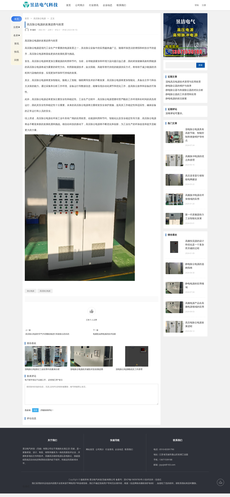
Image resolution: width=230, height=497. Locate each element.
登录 (35, 413)
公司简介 (80, 5)
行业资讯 (93, 5)
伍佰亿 (158, 483)
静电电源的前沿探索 (176, 98)
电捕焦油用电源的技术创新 (104, 334)
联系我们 (121, 5)
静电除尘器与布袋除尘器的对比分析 (184, 90)
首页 (68, 5)
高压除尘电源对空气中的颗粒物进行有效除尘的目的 (47, 334)
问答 (16, 60)
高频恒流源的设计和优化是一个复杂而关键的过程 (194, 244)
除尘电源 (34, 48)
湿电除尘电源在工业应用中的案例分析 (42, 369)
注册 (204, 5)
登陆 (197, 5)
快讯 (16, 51)
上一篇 (28, 330)
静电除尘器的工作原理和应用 (181, 94)
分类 (15, 27)
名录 (15, 35)
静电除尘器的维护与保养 (178, 85)
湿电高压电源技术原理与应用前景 (183, 81)
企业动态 (107, 5)
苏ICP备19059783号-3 (134, 483)
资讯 (16, 43)
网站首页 (90, 452)
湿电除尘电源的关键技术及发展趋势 (86, 369)
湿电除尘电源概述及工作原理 (129, 369)
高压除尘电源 (39, 18)
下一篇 (95, 330)
